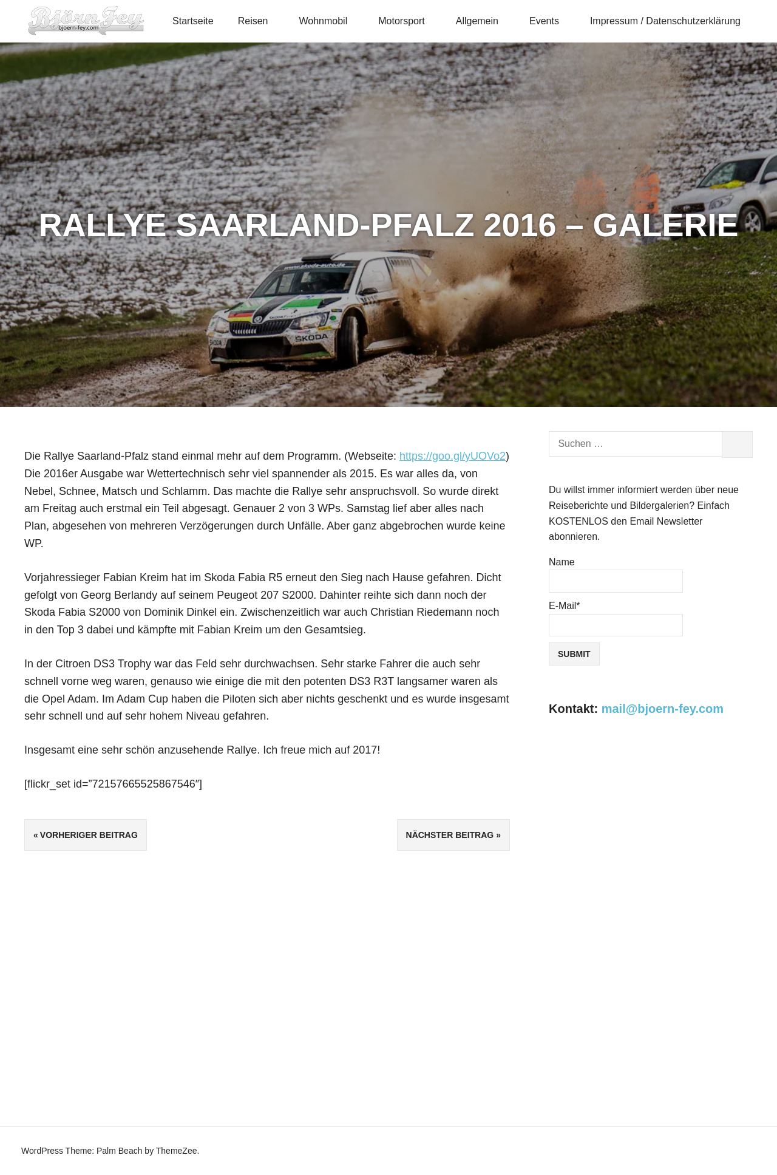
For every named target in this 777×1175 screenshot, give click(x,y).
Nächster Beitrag (450, 835)
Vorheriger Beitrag (89, 835)
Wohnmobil (328, 21)
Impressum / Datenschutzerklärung (665, 21)
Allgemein (482, 21)
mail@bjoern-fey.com (663, 708)
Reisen (258, 21)
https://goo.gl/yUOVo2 (452, 456)
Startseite (193, 21)
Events (549, 21)
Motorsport (406, 21)
